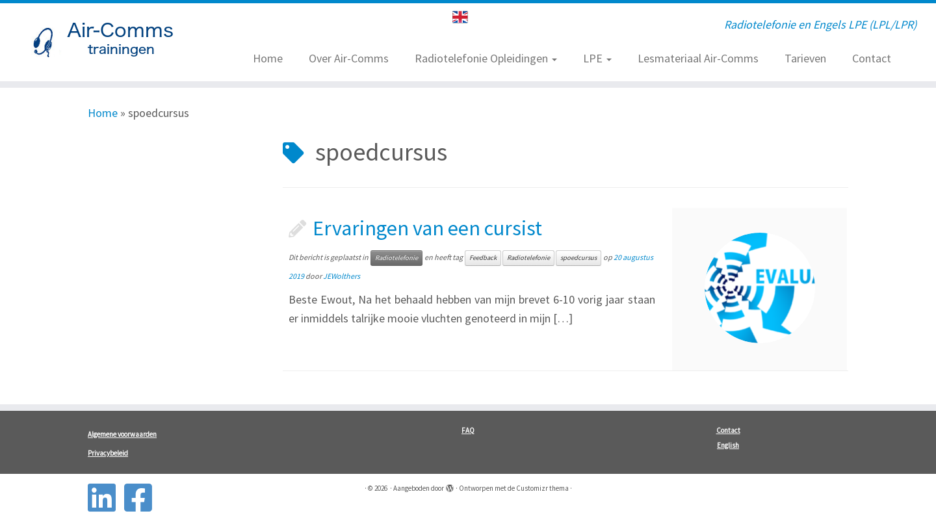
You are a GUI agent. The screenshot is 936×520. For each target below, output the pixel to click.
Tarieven (805, 58)
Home (268, 58)
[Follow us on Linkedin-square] (106, 498)
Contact (871, 58)
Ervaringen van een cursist (427, 228)
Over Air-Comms (349, 58)
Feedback (483, 258)
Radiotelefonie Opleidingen (486, 58)
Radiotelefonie (396, 258)
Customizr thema (542, 488)
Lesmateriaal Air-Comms (698, 58)
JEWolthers (341, 276)
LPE (597, 58)
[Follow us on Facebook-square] (142, 498)
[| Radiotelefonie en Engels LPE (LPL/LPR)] (108, 42)
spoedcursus (578, 258)
